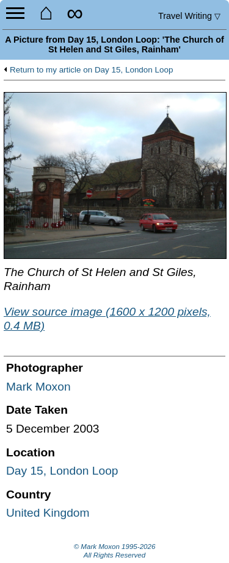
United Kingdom (48, 512)
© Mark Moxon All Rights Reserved (115, 551)
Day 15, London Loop (62, 470)
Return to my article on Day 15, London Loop (91, 70)
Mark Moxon (38, 386)
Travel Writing (189, 16)
